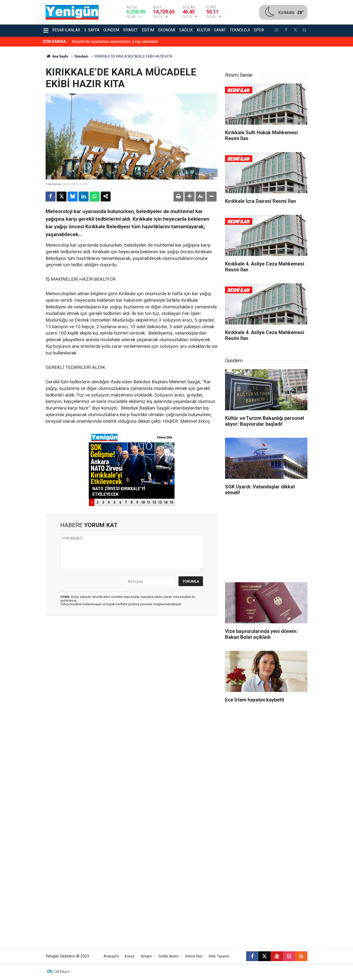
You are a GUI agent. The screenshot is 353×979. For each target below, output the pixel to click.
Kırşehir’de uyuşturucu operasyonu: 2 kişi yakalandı (115, 41)
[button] (189, 196)
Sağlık (186, 30)
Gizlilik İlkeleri (168, 956)
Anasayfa (111, 956)
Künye (130, 956)
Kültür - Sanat (211, 30)
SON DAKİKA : (55, 41)
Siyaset (130, 30)
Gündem (111, 30)
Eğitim (148, 30)
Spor (259, 30)
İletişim (146, 956)
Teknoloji (240, 30)
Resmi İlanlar (66, 30)
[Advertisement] (330, 120)
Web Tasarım (219, 956)
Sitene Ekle (193, 956)
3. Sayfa (91, 30)
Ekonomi (166, 30)
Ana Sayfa (57, 56)
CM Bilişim (62, 972)
